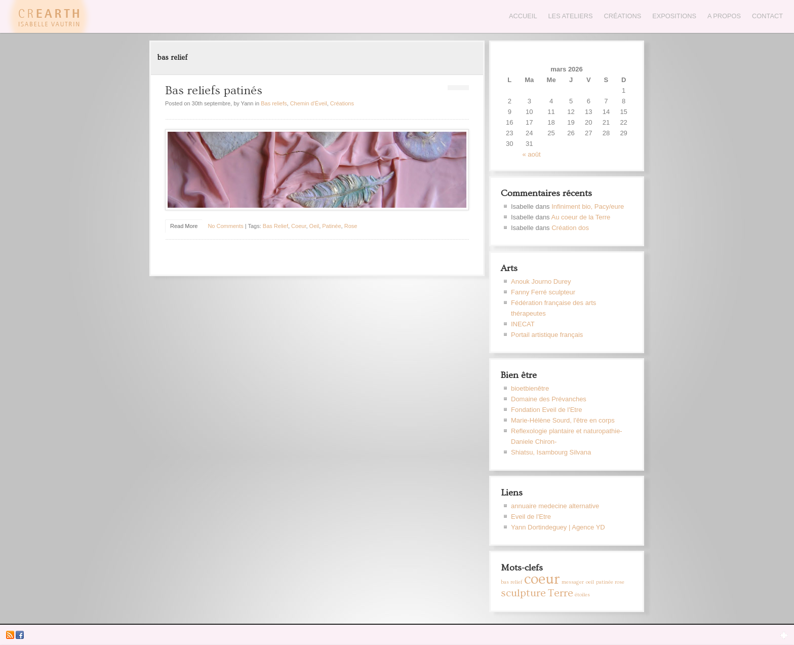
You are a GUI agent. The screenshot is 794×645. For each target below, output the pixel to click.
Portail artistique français (547, 334)
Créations (622, 16)
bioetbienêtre (530, 388)
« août (532, 154)
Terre (560, 593)
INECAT (523, 324)
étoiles (582, 595)
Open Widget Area (784, 635)
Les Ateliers (570, 16)
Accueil (523, 16)
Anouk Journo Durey (541, 281)
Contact (767, 16)
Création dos (570, 228)
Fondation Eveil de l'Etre (546, 409)
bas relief (275, 226)
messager (573, 582)
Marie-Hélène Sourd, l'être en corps (563, 420)
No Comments (225, 226)
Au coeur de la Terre (581, 217)
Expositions (674, 16)
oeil (314, 226)
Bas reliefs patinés (213, 90)
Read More (183, 226)
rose (351, 226)
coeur (298, 226)
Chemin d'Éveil (308, 103)
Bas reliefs (274, 103)
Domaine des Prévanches (548, 399)
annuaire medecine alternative (555, 506)
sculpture (523, 593)
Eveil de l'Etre (531, 516)
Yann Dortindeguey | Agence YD (558, 527)
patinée (331, 226)
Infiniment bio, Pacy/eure (587, 206)
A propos (724, 16)
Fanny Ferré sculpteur (543, 292)
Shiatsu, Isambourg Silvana (551, 452)
